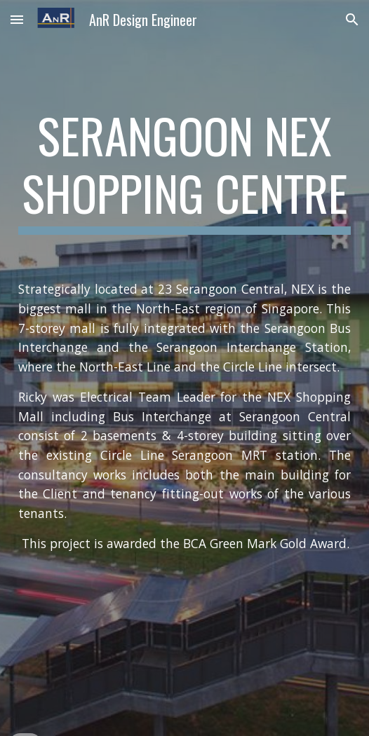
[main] (184, 170)
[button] (17, 19)
